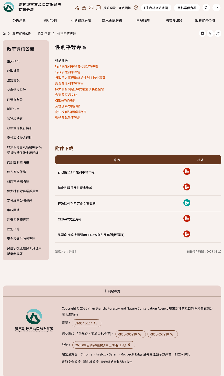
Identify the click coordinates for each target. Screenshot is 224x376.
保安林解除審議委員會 (22, 191)
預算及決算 (15, 118)
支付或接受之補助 (19, 137)
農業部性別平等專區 (69, 83)
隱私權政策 (91, 361)
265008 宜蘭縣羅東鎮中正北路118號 (103, 345)
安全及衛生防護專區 (21, 238)
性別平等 (44, 33)
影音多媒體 (174, 20)
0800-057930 (162, 334)
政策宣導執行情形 (19, 128)
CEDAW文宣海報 (69, 219)
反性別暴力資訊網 (67, 106)
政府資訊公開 (205, 20)
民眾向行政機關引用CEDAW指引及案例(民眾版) (91, 234)
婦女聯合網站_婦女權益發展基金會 (79, 89)
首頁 (4, 33)
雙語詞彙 (109, 7)
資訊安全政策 (71, 361)
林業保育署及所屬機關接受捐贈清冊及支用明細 (24, 150)
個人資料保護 (16, 171)
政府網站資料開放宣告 (116, 361)
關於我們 (50, 20)
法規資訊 (13, 80)
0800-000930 (130, 334)
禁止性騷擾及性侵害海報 (75, 187)
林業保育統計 (16, 89)
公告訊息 (19, 20)
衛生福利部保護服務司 (71, 111)
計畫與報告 (15, 99)
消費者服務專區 (18, 219)
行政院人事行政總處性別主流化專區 (80, 77)
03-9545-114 (87, 323)
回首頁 (32, 7)
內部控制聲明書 (18, 162)
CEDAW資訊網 (65, 100)
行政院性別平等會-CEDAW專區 (76, 66)
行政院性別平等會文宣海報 (77, 203)
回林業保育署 (186, 7)
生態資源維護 (81, 20)
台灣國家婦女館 (66, 94)
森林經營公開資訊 (19, 200)
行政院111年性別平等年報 (76, 172)
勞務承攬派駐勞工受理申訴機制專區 (24, 251)
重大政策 (13, 61)
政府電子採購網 (18, 181)
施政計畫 (13, 70)
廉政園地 (124, 7)
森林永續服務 (112, 20)
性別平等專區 (66, 33)
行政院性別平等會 (67, 72)
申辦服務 (143, 20)
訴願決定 (13, 108)
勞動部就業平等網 (67, 117)
